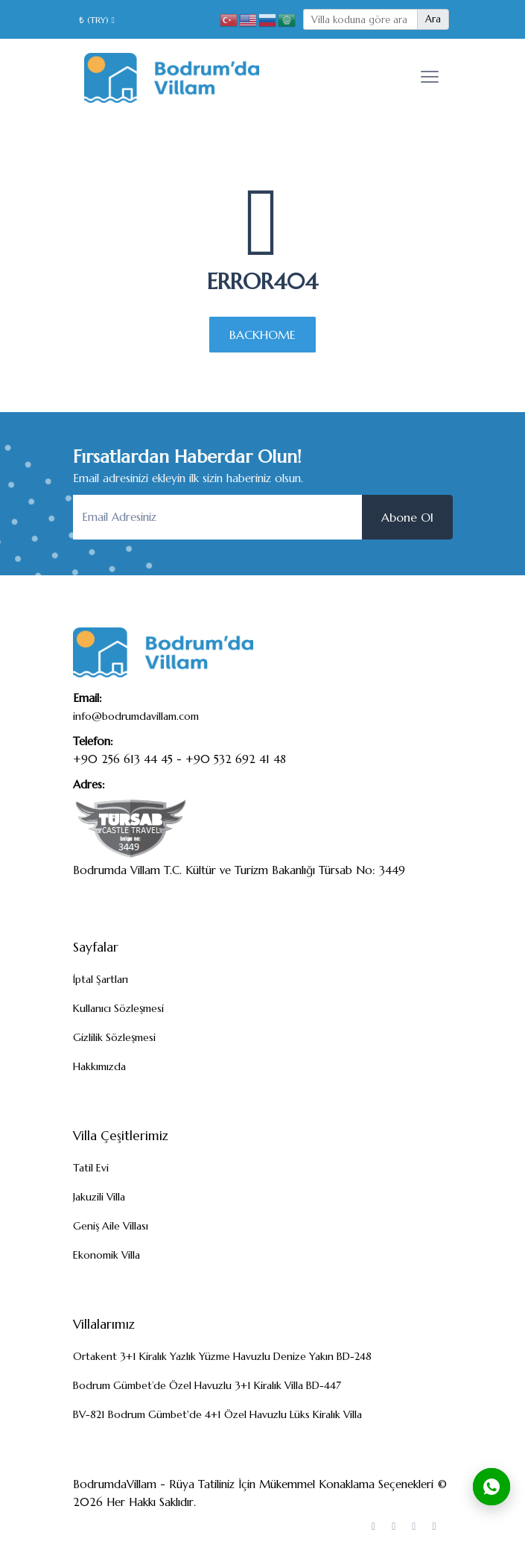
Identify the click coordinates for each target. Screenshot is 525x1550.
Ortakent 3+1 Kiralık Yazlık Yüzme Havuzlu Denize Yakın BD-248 (222, 1356)
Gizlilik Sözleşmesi (114, 1037)
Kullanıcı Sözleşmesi (118, 1008)
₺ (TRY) (97, 19)
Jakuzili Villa (99, 1196)
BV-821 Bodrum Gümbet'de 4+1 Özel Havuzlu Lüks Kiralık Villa (217, 1414)
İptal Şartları (100, 979)
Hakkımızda (99, 1066)
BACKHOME (262, 334)
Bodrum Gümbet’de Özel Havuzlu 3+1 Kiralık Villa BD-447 (207, 1385)
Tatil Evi (91, 1167)
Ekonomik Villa (106, 1255)
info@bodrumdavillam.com (136, 716)
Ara (433, 19)
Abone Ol (407, 517)
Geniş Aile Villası (110, 1226)
